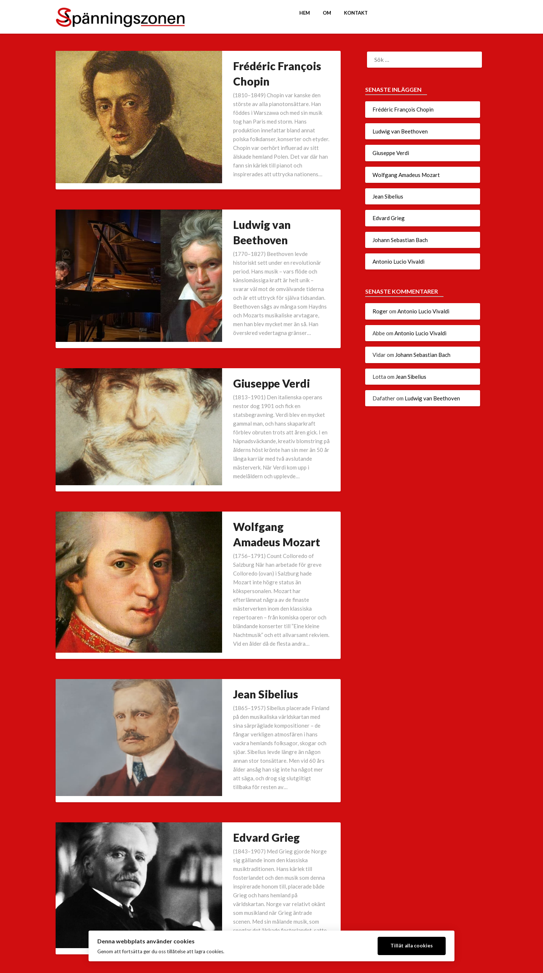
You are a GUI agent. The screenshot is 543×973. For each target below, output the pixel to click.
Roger (380, 311)
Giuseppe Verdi (219, 299)
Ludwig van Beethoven (238, 182)
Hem (304, 13)
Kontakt (356, 13)
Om (327, 13)
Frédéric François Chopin (244, 65)
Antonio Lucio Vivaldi (236, 858)
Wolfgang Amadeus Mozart (251, 408)
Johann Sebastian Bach (239, 750)
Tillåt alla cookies (411, 946)
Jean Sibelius (213, 525)
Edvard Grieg (214, 633)
